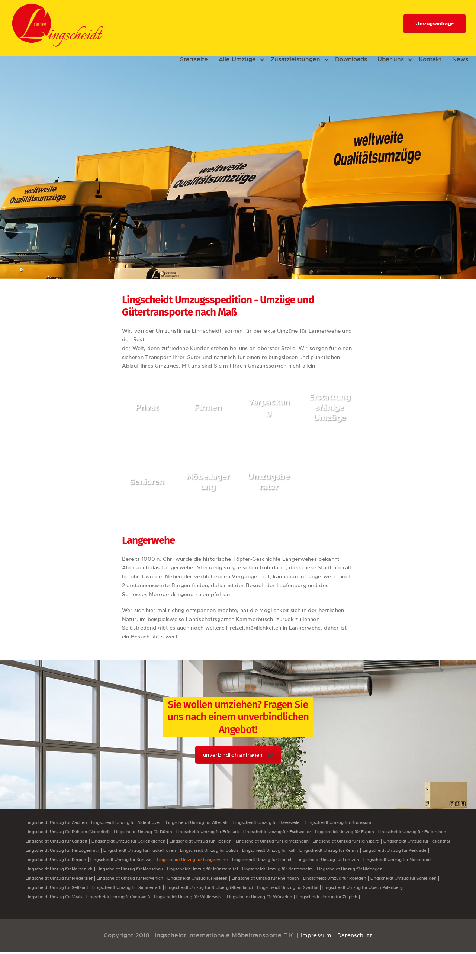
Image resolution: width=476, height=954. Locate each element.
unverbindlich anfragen (238, 754)
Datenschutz (355, 937)
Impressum (314, 937)
